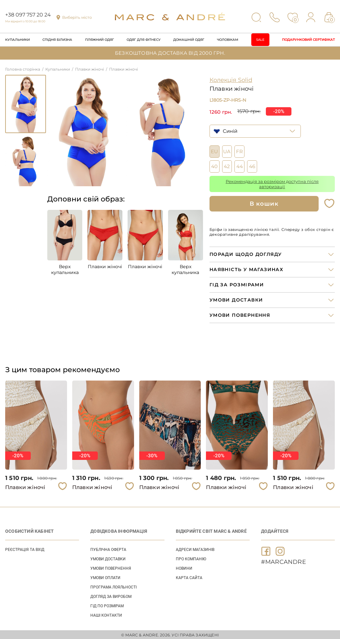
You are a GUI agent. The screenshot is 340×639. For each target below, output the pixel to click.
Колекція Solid (231, 80)
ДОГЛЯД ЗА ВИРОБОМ (110, 595)
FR (239, 151)
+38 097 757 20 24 (28, 15)
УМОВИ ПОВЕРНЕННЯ (110, 567)
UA (227, 151)
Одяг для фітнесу (144, 40)
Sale (260, 40)
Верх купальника (65, 269)
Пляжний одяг (99, 40)
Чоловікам (227, 40)
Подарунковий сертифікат (308, 40)
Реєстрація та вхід (24, 548)
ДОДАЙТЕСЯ (275, 530)
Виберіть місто (77, 17)
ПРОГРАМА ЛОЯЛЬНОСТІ (113, 586)
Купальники (17, 40)
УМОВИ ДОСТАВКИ (108, 558)
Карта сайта (189, 577)
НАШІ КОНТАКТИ (106, 614)
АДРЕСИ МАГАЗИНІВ (195, 548)
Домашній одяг (188, 40)
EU (214, 151)
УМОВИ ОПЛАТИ (105, 577)
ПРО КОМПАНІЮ (191, 558)
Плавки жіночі (105, 266)
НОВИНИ (184, 567)
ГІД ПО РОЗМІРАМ (107, 605)
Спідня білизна (57, 40)
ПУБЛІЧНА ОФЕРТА (108, 548)
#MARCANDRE (283, 561)
